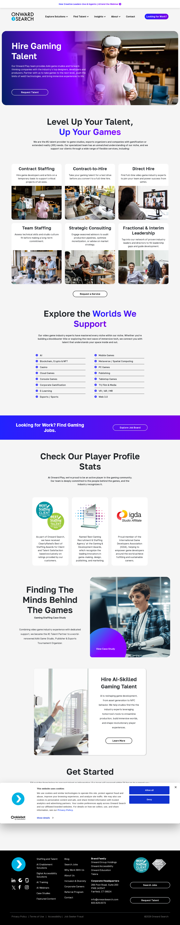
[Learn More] (118, 741)
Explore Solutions (55, 16)
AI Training (42, 882)
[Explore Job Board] (130, 427)
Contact (130, 16)
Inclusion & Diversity (75, 881)
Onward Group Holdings (104, 862)
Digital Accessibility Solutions (47, 875)
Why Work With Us (74, 870)
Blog (66, 859)
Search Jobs (71, 864)
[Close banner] (176, 889)
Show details (43, 919)
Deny (149, 901)
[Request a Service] (90, 294)
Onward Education (101, 870)
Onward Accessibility (102, 866)
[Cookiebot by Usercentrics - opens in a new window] (18, 919)
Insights (98, 16)
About (114, 16)
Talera (94, 874)
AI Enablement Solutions (44, 866)
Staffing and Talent (47, 859)
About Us (69, 875)
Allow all (149, 892)
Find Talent (79, 16)
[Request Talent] (30, 92)
